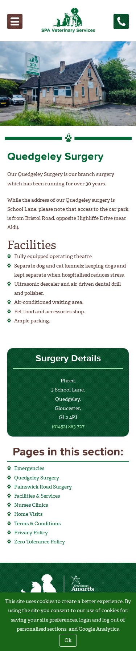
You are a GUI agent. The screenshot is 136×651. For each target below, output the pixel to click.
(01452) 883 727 (68, 426)
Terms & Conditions (37, 523)
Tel (126, 20)
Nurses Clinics (31, 505)
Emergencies (29, 468)
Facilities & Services (37, 496)
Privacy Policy (31, 532)
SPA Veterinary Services (64, 20)
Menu (19, 20)
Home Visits (28, 514)
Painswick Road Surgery (43, 486)
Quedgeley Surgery (36, 477)
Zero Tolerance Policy (39, 541)
